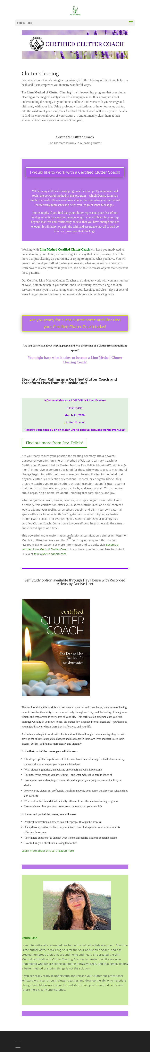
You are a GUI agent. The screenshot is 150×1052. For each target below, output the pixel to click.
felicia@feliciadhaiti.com (50, 554)
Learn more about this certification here (48, 850)
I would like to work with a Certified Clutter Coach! (75, 172)
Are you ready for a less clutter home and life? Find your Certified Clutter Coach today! (75, 323)
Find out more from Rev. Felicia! (54, 442)
